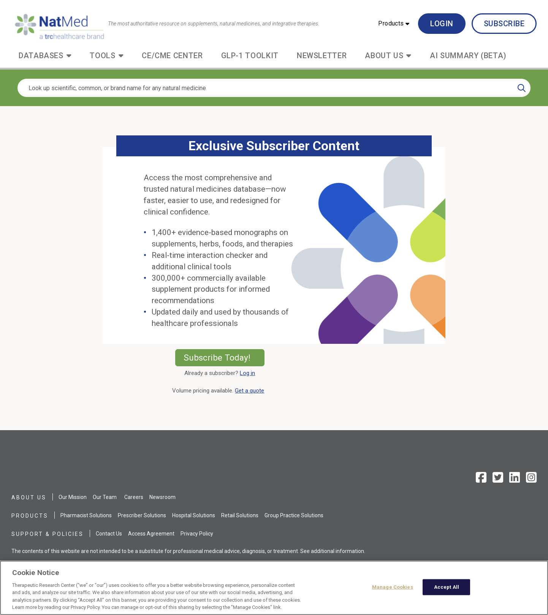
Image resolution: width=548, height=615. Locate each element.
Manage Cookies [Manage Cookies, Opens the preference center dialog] (392, 587)
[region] (274, 588)
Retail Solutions (239, 515)
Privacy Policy (197, 534)
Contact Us (109, 534)
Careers (133, 497)
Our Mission (73, 497)
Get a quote (251, 390)
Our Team (105, 497)
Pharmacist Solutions (86, 515)
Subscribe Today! (224, 357)
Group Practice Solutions (293, 515)
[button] (393, 23)
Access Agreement (151, 534)
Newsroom (162, 497)
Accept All (446, 587)
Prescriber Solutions (142, 515)
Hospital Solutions (193, 515)
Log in (247, 373)
